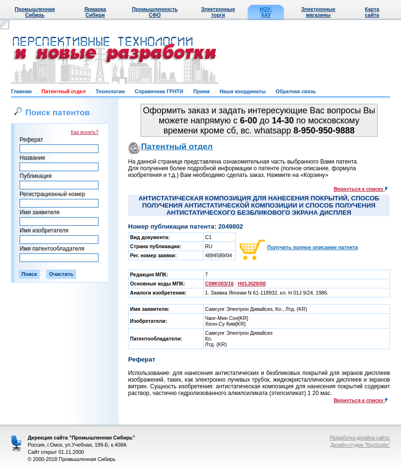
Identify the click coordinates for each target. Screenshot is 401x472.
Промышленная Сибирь (35, 12)
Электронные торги (218, 12)
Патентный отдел (64, 91)
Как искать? (84, 132)
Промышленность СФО (155, 12)
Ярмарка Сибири (95, 12)
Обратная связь (296, 91)
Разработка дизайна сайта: (360, 437)
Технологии (110, 91)
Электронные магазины (318, 12)
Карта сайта (372, 12)
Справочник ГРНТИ (159, 91)
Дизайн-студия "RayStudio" (360, 445)
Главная (21, 91)
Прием (201, 91)
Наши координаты (242, 91)
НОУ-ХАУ (266, 12)
